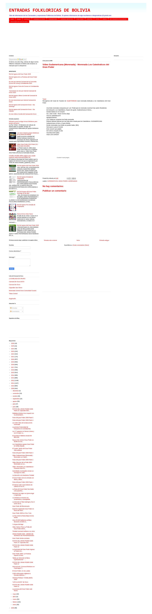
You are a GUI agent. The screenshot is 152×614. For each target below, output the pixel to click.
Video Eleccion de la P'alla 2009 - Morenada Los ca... (22, 463)
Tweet (44, 99)
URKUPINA (89, 19)
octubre (15, 396)
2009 (13, 388)
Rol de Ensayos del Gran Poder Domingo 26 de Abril (26, 192)
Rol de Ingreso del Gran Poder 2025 (20, 74)
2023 (13, 351)
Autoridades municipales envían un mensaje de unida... (23, 471)
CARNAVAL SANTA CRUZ (66, 19)
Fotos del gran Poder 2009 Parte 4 (22, 420)
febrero (15, 602)
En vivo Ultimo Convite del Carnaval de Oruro (22, 114)
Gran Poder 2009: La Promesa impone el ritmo (21, 554)
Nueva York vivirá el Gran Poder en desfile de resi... (23, 440)
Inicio (78, 240)
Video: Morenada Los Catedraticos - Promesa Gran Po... (23, 467)
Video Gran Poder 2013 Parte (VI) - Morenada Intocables (27, 145)
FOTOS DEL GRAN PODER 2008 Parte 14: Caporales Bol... (22, 541)
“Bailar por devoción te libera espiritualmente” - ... (21, 558)
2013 (13, 378)
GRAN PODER (80, 19)
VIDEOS (105, 19)
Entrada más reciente (50, 240)
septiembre (16, 398)
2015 (13, 372)
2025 (13, 346)
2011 (13, 383)
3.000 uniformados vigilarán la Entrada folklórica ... (21, 574)
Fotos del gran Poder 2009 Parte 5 (22, 417)
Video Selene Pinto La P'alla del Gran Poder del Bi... (22, 527)
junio (14, 406)
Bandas (19, 19)
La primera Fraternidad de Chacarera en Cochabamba (21, 427)
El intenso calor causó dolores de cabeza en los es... (22, 485)
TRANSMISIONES (52, 19)
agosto (15, 401)
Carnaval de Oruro (14, 284)
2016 (13, 370)
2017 (13, 367)
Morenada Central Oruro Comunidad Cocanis (22, 290)
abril (14, 596)
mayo (14, 594)
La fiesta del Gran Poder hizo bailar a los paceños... (23, 490)
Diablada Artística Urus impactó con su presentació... (23, 414)
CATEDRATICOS (52, 181)
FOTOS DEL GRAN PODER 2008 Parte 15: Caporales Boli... (22, 409)
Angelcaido (12, 298)
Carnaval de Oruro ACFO (16, 281)
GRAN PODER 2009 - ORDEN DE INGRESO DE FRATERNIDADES (23, 534)
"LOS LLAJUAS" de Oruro (20, 582)
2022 (13, 354)
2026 (13, 343)
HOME (12, 19)
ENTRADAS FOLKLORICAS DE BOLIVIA (49, 10)
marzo (15, 599)
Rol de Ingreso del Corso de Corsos (19, 21)
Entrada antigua (104, 240)
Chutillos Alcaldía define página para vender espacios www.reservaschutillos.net (22, 156)
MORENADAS (72, 181)
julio (14, 404)
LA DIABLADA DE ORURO (17, 278)
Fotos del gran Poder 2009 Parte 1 (22, 482)
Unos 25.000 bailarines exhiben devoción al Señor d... (21, 521)
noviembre (16, 393)
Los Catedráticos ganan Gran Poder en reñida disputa (23, 445)
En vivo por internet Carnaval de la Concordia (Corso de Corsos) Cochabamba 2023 (22, 82)
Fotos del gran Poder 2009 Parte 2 (22, 459)
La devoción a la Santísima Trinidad (23, 475)
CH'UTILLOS (27, 19)
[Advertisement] (67, 39)
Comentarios (14, 311)
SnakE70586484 (72, 101)
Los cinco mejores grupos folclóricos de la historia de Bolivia (28, 133)
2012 (13, 380)
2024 (13, 348)
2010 (13, 386)
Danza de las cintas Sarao (25, 214)
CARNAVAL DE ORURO (39, 19)
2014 (13, 375)
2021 (13, 356)
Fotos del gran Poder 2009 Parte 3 (22, 453)
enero (15, 604)
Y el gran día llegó (17, 524)
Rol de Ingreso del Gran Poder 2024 (28, 165)
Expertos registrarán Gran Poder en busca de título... (23, 509)
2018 (13, 364)
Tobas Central (13, 293)
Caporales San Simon (15, 287)
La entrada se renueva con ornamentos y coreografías (21, 498)
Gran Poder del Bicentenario (21, 506)
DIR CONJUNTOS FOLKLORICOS (118, 19)
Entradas (13, 308)
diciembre (16, 391)
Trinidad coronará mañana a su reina (23, 531)
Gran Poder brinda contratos (21, 538)
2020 (13, 359)
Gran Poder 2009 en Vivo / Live (21, 513)
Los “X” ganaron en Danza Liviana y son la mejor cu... (23, 432)
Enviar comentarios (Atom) (81, 245)
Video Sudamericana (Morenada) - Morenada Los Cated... (22, 456)
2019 (13, 362)
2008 (13, 608)
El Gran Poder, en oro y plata (21, 571)
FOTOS (97, 19)
